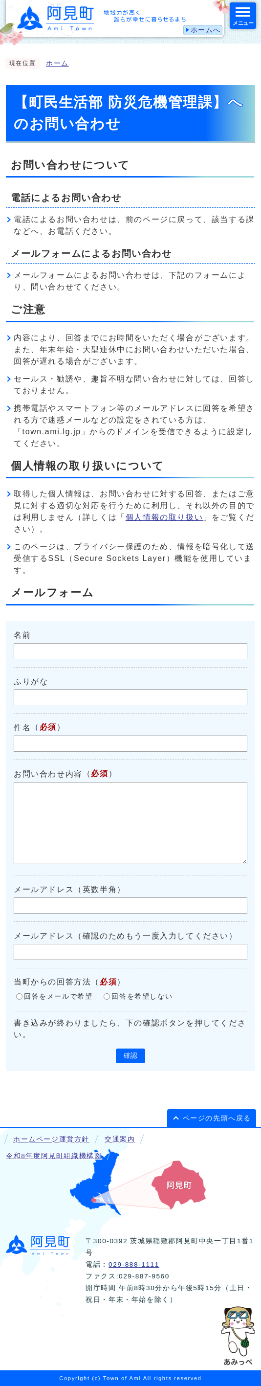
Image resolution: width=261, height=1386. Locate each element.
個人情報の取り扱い (164, 517)
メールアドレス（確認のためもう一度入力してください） (126, 936)
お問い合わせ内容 (48, 774)
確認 (130, 1055)
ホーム (57, 63)
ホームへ (206, 30)
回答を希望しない (142, 996)
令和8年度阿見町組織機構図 (54, 1156)
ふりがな (31, 681)
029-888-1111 (134, 1264)
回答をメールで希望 (58, 996)
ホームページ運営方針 (51, 1139)
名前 (22, 635)
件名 (22, 727)
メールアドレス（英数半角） (70, 889)
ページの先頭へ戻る (217, 1118)
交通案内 (120, 1139)
